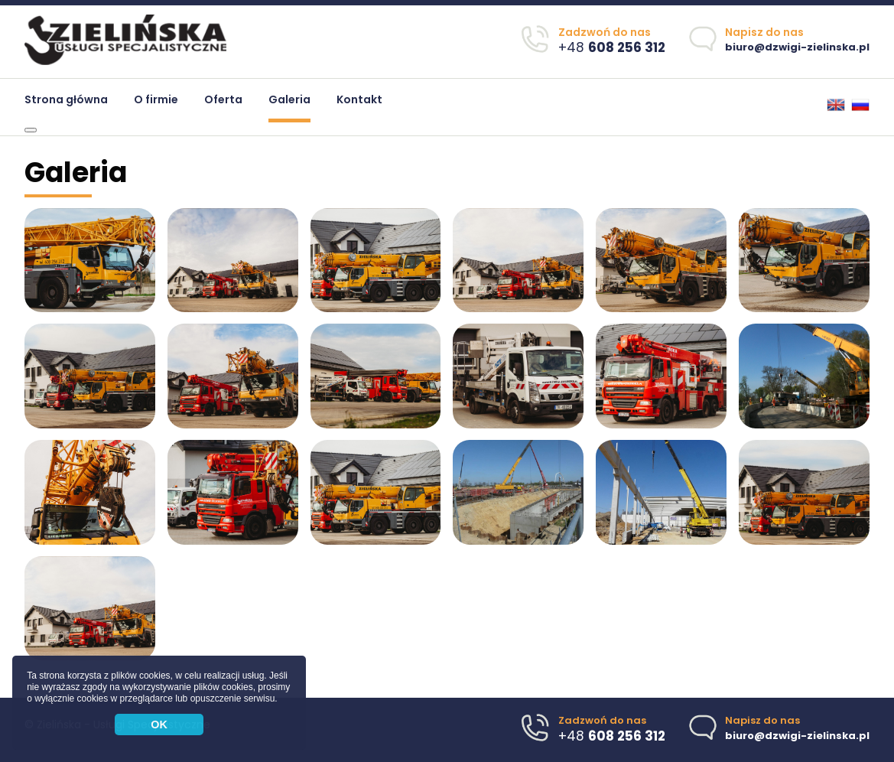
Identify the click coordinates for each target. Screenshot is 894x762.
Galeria (289, 99)
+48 (611, 47)
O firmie (156, 99)
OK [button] (159, 724)
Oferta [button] (223, 99)
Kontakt (359, 99)
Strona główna (66, 99)
